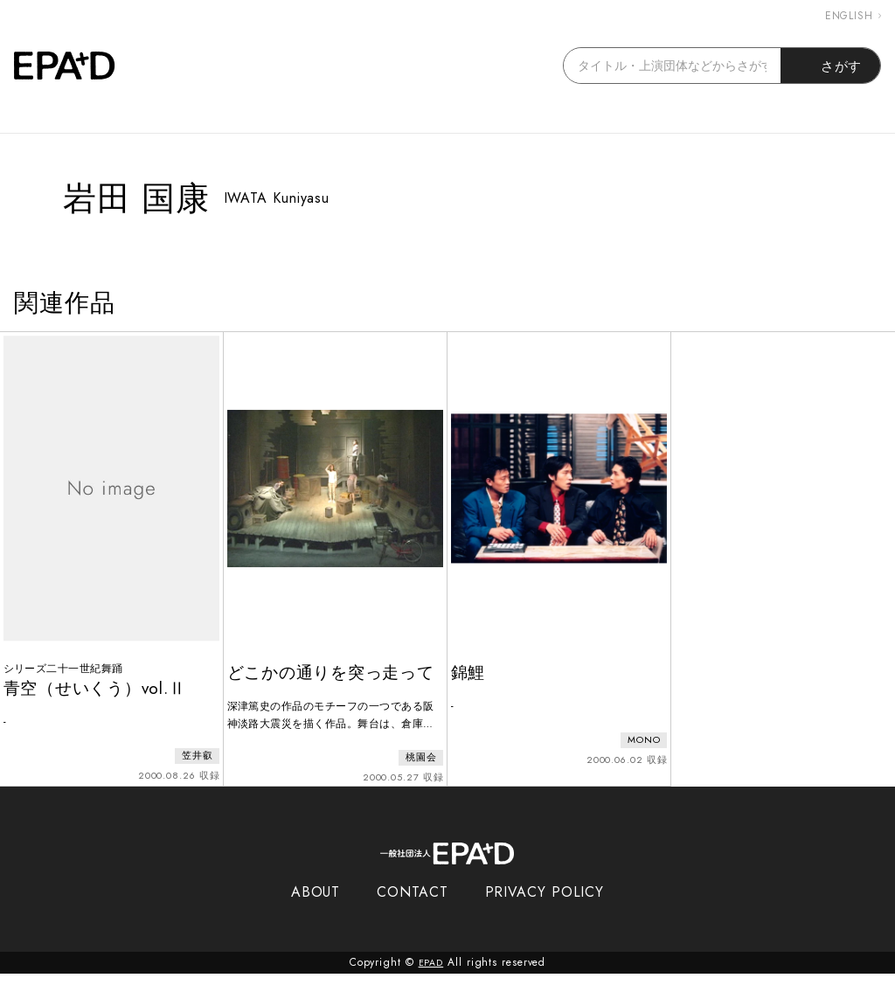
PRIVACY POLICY (545, 904)
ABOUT (316, 904)
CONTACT (412, 904)
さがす (831, 65)
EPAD (431, 974)
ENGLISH (853, 15)
